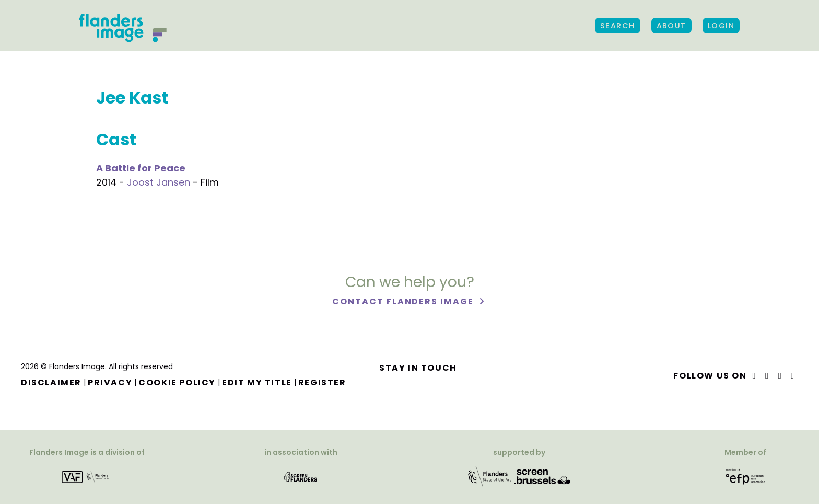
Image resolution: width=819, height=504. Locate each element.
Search (617, 25)
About (671, 25)
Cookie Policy (177, 382)
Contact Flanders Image (404, 301)
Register (322, 382)
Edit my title (257, 382)
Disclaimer (51, 382)
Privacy (110, 382)
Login (721, 25)
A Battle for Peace (140, 168)
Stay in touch (418, 368)
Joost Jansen (158, 182)
